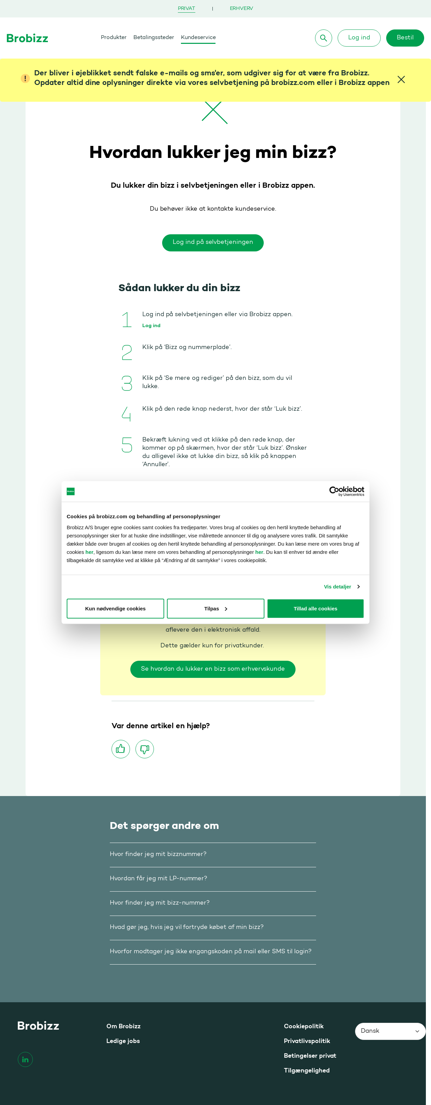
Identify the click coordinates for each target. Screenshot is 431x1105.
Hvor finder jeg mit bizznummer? (158, 855)
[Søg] (323, 38)
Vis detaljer (337, 586)
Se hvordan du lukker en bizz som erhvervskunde (213, 669)
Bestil (405, 38)
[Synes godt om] (121, 749)
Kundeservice (198, 37)
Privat (186, 8)
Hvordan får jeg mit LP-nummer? (158, 879)
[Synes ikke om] (144, 749)
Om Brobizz (123, 1026)
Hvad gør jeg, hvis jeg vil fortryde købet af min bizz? (186, 927)
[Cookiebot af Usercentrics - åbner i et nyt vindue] (334, 491)
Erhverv (241, 8)
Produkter (114, 37)
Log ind (359, 38)
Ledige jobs (123, 1041)
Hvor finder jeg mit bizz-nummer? (160, 903)
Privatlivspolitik (307, 1041)
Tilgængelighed (307, 1071)
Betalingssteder (153, 37)
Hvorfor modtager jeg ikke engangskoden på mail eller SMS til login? (211, 952)
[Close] (401, 79)
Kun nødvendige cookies (115, 608)
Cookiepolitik (304, 1026)
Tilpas (215, 608)
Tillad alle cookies (316, 608)
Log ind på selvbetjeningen (213, 242)
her (89, 552)
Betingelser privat (310, 1056)
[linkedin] (25, 1059)
